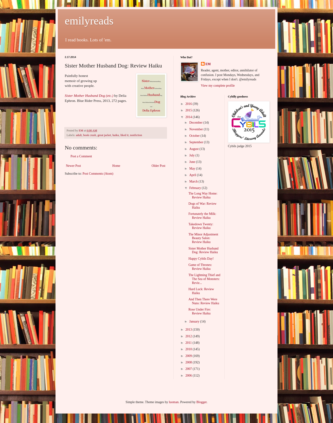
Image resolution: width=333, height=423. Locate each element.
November (196, 129)
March (193, 181)
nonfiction (136, 135)
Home (116, 165)
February (195, 188)
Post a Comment (81, 156)
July (192, 155)
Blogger (201, 402)
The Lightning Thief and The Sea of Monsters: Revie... (204, 279)
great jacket (104, 135)
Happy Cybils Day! (201, 258)
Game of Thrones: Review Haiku (200, 267)
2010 (189, 349)
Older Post (159, 165)
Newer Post (73, 165)
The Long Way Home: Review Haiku (202, 195)
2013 (189, 329)
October (194, 135)
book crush (89, 135)
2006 (189, 375)
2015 (189, 110)
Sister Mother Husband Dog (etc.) (89, 95)
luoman (174, 402)
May (192, 168)
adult (79, 135)
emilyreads (89, 21)
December (196, 122)
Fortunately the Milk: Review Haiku (202, 215)
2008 (189, 362)
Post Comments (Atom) (98, 173)
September (196, 142)
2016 (189, 104)
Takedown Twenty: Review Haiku (200, 226)
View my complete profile (218, 85)
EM (208, 64)
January (194, 321)
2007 (189, 369)
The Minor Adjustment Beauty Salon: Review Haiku (203, 238)
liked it (124, 135)
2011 (189, 342)
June (192, 162)
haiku (115, 135)
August (194, 149)
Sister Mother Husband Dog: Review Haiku (203, 250)
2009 (189, 356)
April (193, 175)
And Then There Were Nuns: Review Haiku (203, 301)
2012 (189, 336)
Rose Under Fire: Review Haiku (199, 311)
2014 (189, 117)
